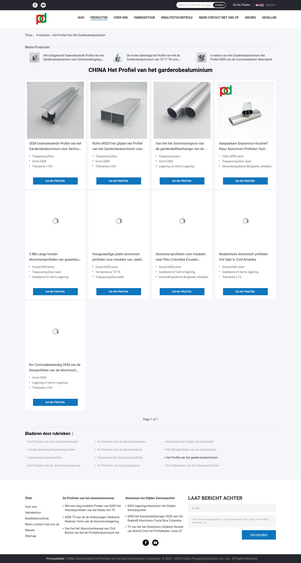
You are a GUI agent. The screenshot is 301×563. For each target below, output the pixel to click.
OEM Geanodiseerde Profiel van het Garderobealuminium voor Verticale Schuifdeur (55, 146)
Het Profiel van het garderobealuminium (192, 457)
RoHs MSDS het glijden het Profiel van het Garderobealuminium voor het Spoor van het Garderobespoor (117, 146)
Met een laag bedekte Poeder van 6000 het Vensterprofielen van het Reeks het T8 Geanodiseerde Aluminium (93, 508)
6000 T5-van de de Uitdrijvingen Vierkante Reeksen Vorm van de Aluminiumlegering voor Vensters (92, 520)
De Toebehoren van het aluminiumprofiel (192, 465)
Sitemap (30, 536)
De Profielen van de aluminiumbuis (119, 449)
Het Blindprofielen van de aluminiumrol (191, 449)
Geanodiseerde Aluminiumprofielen (120, 457)
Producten (99, 17)
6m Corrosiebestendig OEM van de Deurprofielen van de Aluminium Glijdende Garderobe (54, 368)
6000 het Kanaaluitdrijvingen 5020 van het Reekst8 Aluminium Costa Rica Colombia (155, 518)
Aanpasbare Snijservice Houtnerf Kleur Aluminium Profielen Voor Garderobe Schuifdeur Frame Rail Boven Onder (243, 146)
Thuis (28, 35)
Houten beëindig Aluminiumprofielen (52, 449)
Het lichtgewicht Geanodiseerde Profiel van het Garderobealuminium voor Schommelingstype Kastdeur (73, 59)
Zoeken (219, 5)
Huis (81, 17)
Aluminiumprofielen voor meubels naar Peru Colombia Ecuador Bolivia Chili (181, 257)
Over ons (121, 17)
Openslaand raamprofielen (45, 457)
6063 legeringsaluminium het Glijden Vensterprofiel (152, 508)
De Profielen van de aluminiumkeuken (121, 441)
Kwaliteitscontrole (177, 17)
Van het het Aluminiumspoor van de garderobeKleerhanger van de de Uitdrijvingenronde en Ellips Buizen (182, 146)
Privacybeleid (55, 558)
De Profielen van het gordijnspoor (118, 465)
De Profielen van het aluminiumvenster (53, 441)
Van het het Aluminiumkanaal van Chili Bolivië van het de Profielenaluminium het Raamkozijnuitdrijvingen (92, 531)
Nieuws (250, 17)
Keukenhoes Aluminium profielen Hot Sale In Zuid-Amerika (243, 257)
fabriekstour (144, 17)
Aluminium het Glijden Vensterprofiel (190, 441)
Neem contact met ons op (219, 17)
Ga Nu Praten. (242, 4)
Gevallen (269, 17)
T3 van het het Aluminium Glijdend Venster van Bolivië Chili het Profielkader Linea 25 (156, 529)
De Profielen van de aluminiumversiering (54, 465)
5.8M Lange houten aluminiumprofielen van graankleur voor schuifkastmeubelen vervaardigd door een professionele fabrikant (55, 257)
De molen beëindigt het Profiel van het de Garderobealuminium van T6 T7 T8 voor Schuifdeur (153, 59)
